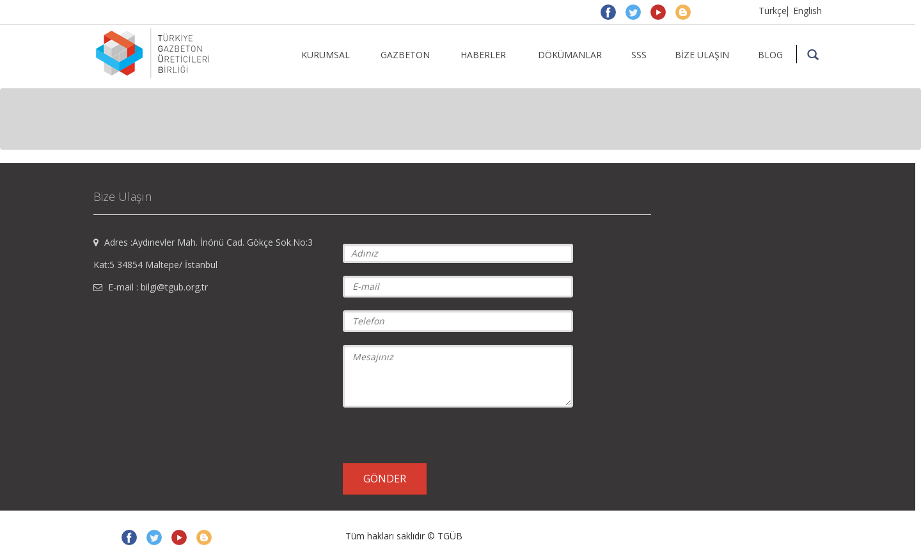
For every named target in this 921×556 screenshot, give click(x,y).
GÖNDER (384, 479)
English (807, 10)
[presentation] (440, 434)
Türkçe (773, 10)
